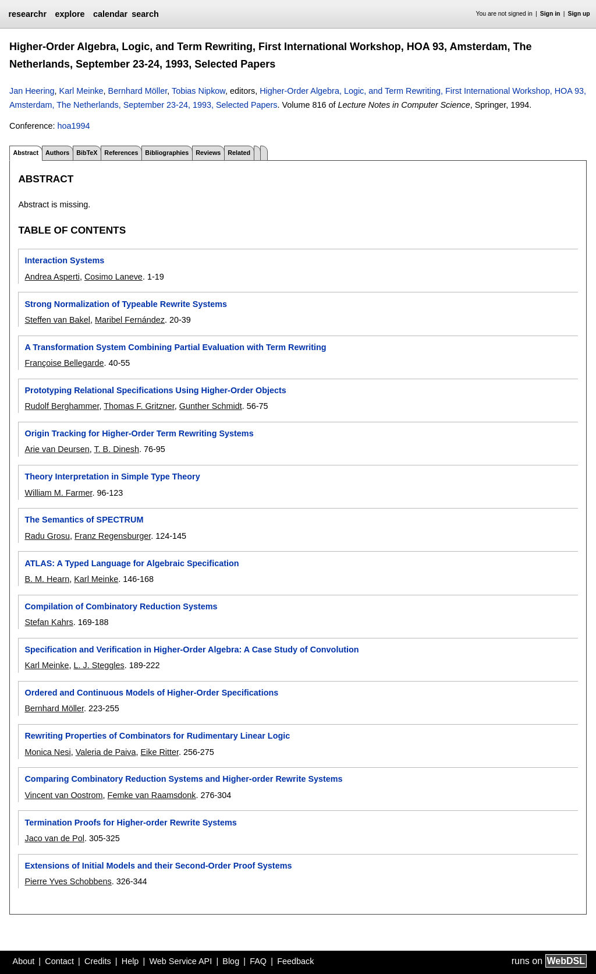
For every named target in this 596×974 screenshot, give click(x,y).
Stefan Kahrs (48, 622)
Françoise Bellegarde (64, 363)
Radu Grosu (47, 536)
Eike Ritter (159, 752)
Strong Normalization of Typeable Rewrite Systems (125, 304)
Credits (97, 961)
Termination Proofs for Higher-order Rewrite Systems (130, 822)
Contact (59, 961)
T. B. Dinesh (116, 449)
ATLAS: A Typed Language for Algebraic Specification (131, 563)
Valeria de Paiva (106, 752)
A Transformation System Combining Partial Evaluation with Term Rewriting (175, 347)
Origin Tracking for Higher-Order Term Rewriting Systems (138, 433)
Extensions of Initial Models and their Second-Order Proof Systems (158, 865)
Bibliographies (167, 152)
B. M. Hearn (46, 579)
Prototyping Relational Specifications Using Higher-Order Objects (155, 390)
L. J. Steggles (98, 665)
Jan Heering (32, 91)
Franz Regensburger (112, 536)
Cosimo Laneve (113, 276)
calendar (110, 14)
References (121, 152)
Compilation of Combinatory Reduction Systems (120, 606)
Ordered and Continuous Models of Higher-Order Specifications (151, 692)
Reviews (208, 152)
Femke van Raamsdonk (152, 795)
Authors (57, 152)
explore (69, 14)
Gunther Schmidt (210, 406)
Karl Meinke (81, 91)
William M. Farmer (58, 492)
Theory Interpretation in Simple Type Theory (112, 476)
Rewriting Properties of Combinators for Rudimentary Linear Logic (157, 735)
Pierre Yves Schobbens (67, 881)
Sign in (550, 13)
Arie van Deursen (56, 449)
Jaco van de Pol (54, 838)
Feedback (295, 961)
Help (130, 961)
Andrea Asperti (51, 276)
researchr (27, 14)
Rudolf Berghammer (61, 406)
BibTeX (86, 152)
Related (239, 152)
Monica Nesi (47, 752)
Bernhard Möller (138, 91)
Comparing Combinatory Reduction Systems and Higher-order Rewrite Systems (183, 779)
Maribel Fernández (130, 319)
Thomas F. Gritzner (139, 406)
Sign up (579, 13)
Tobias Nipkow (198, 91)
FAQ (258, 961)
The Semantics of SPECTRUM (83, 519)
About (24, 961)
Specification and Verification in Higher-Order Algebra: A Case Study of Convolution (191, 649)
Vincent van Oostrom (63, 795)
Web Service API (180, 961)
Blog (230, 961)
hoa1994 (73, 125)
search (145, 14)
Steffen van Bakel (57, 319)
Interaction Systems (64, 260)
